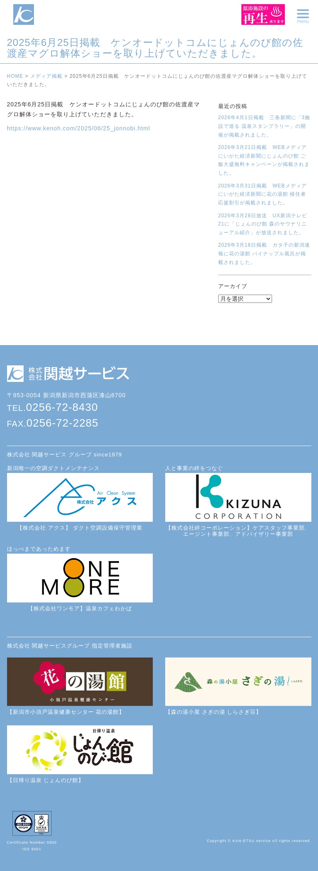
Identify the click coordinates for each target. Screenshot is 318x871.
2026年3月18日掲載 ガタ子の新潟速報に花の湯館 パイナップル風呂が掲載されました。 (264, 253)
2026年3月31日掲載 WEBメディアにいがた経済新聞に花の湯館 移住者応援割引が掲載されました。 (262, 194)
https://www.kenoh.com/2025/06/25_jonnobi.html (78, 128)
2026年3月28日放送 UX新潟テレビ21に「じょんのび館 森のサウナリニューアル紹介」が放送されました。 (262, 224)
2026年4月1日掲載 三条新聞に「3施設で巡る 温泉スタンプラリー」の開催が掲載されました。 (264, 126)
